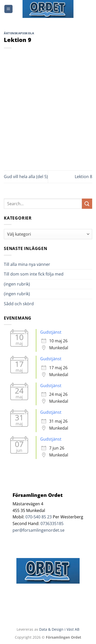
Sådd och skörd (19, 304)
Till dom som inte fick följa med (33, 274)
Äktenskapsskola (19, 33)
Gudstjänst (50, 332)
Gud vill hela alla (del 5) (26, 176)
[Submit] (87, 204)
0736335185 (51, 523)
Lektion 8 (83, 176)
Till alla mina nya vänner (31, 264)
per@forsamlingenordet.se (39, 530)
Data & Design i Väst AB (59, 629)
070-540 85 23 (38, 517)
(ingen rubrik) (17, 284)
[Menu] (8, 9)
